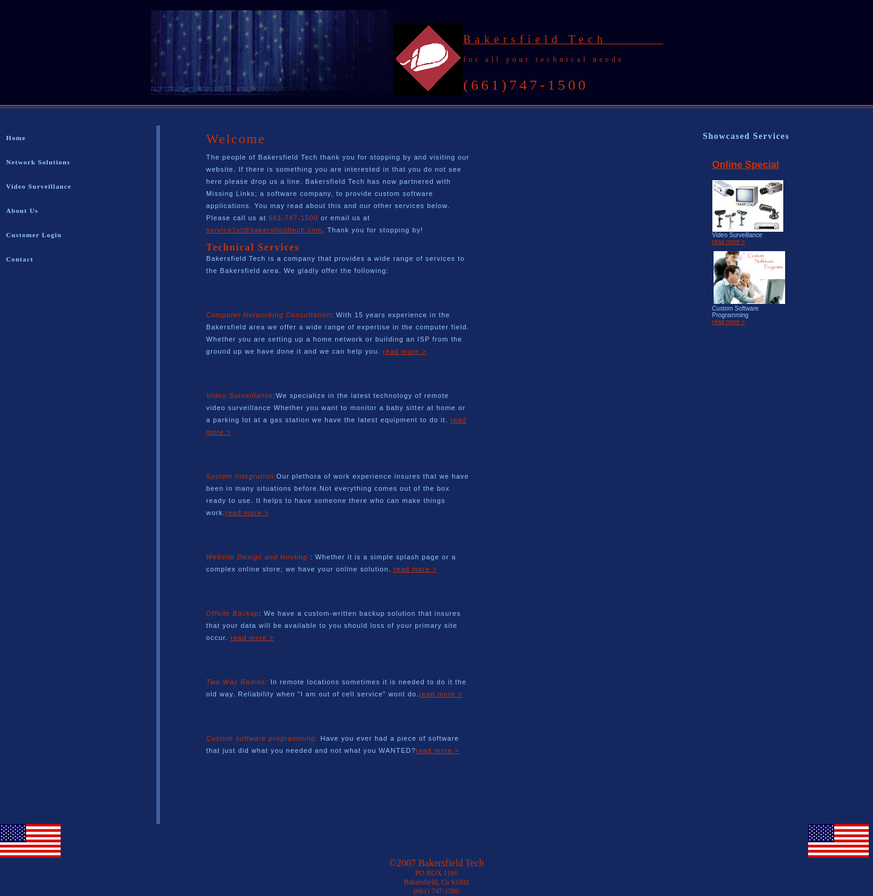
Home (16, 137)
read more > (405, 351)
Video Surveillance (39, 186)
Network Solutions (38, 162)
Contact (19, 259)
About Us (22, 210)
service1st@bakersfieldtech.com (264, 230)
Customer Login (34, 234)
